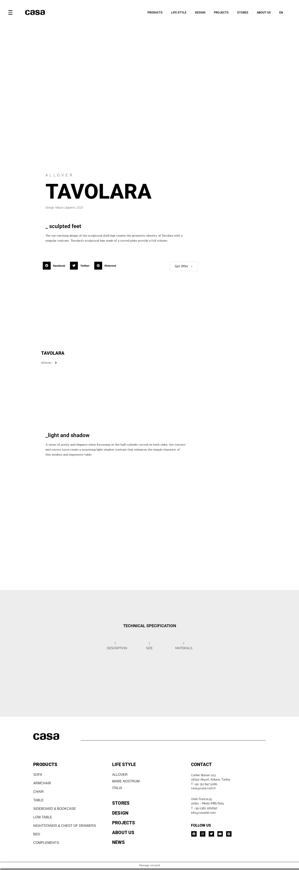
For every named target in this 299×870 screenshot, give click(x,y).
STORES (242, 12)
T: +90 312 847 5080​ (204, 784)
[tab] (105, 647)
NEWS (118, 842)
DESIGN (200, 12)
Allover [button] (49, 362)
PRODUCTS (155, 12)
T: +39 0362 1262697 (204, 808)
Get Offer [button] (184, 266)
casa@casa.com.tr (203, 788)
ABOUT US (264, 12)
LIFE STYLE (178, 12)
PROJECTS (221, 12)
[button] (55, 266)
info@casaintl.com (203, 813)
